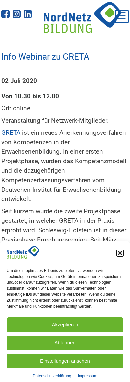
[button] (120, 255)
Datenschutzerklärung (52, 378)
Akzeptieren (65, 327)
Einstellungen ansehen (65, 363)
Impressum (87, 378)
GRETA (10, 132)
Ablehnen (64, 345)
